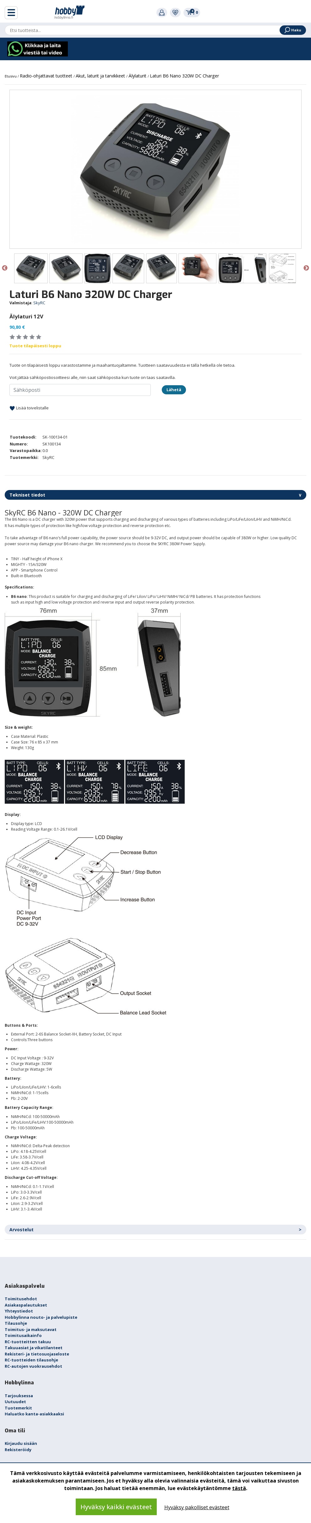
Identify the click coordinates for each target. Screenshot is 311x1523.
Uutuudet (15, 1401)
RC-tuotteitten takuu (28, 1342)
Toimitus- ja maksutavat (31, 1329)
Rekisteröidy (18, 1449)
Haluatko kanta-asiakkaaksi (34, 1414)
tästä (239, 1488)
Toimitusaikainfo (23, 1335)
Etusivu (11, 76)
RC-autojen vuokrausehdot (33, 1366)
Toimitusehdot (21, 1299)
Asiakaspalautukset (26, 1305)
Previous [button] (5, 268)
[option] (155, 169)
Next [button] (306, 268)
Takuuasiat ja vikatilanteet (34, 1347)
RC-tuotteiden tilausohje (31, 1360)
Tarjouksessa (19, 1395)
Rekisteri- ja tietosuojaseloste (37, 1354)
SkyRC (39, 303)
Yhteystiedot (19, 1311)
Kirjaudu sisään (21, 1443)
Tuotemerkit (18, 1408)
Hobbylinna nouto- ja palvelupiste (41, 1317)
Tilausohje (16, 1323)
